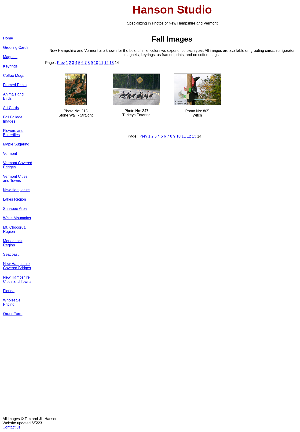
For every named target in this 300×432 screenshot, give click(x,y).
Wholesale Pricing (12, 302)
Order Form (12, 314)
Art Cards (11, 108)
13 (112, 63)
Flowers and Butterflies (13, 133)
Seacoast (11, 254)
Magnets (10, 57)
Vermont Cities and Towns (15, 178)
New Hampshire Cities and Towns (17, 279)
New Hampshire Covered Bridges (17, 266)
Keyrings (10, 66)
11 (101, 63)
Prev (61, 63)
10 (96, 63)
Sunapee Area (15, 209)
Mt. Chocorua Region (14, 229)
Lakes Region (14, 199)
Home (8, 38)
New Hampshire (16, 190)
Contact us (11, 427)
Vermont (10, 154)
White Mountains (17, 218)
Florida (9, 291)
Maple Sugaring (16, 144)
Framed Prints (14, 85)
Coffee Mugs (13, 76)
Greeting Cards (16, 48)
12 (106, 63)
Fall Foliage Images (12, 119)
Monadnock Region (12, 243)
